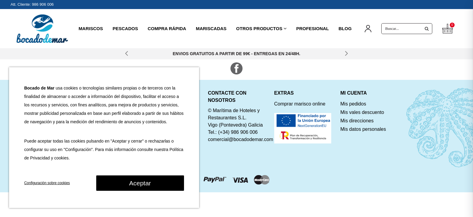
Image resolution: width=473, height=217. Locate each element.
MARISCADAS (211, 28)
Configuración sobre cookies (47, 183)
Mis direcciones (356, 120)
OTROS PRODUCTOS (259, 28)
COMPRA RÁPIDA (167, 28)
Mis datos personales (363, 129)
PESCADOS (125, 28)
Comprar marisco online (299, 103)
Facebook (236, 68)
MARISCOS (90, 28)
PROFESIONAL (312, 28)
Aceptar (140, 183)
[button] (126, 54)
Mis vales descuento (362, 112)
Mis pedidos (353, 103)
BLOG (344, 28)
